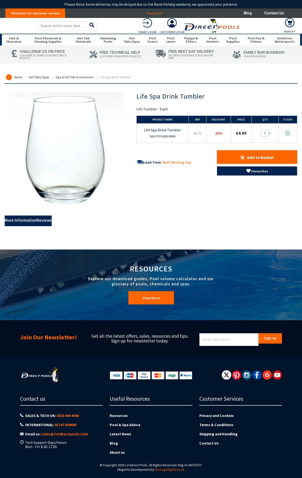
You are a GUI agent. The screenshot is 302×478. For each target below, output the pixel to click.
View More (151, 309)
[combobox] (164, 29)
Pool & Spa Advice (125, 431)
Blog (248, 13)
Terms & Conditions (216, 431)
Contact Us (274, 13)
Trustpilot (157, 13)
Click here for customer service (38, 13)
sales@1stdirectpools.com (64, 439)
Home (18, 91)
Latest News (120, 438)
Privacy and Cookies (216, 424)
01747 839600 (65, 431)
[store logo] (39, 29)
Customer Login (264, 35)
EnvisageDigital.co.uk (170, 469)
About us (117, 453)
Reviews (70, 234)
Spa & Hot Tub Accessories (75, 91)
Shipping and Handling (218, 438)
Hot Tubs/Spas (39, 91)
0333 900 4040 (68, 424)
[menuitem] (14, 50)
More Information (30, 234)
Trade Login (240, 35)
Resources (119, 424)
